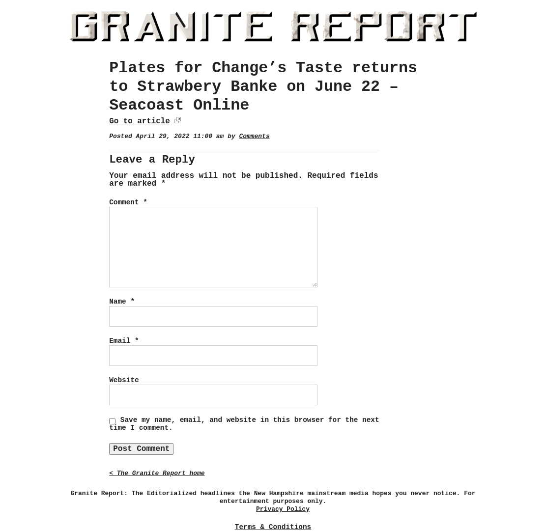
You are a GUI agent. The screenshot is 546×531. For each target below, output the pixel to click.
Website (124, 380)
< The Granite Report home (156, 473)
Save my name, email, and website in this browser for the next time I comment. (244, 424)
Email (124, 341)
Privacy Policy (283, 509)
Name (122, 302)
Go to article (139, 121)
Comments (254, 136)
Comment (128, 202)
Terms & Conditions (273, 527)
